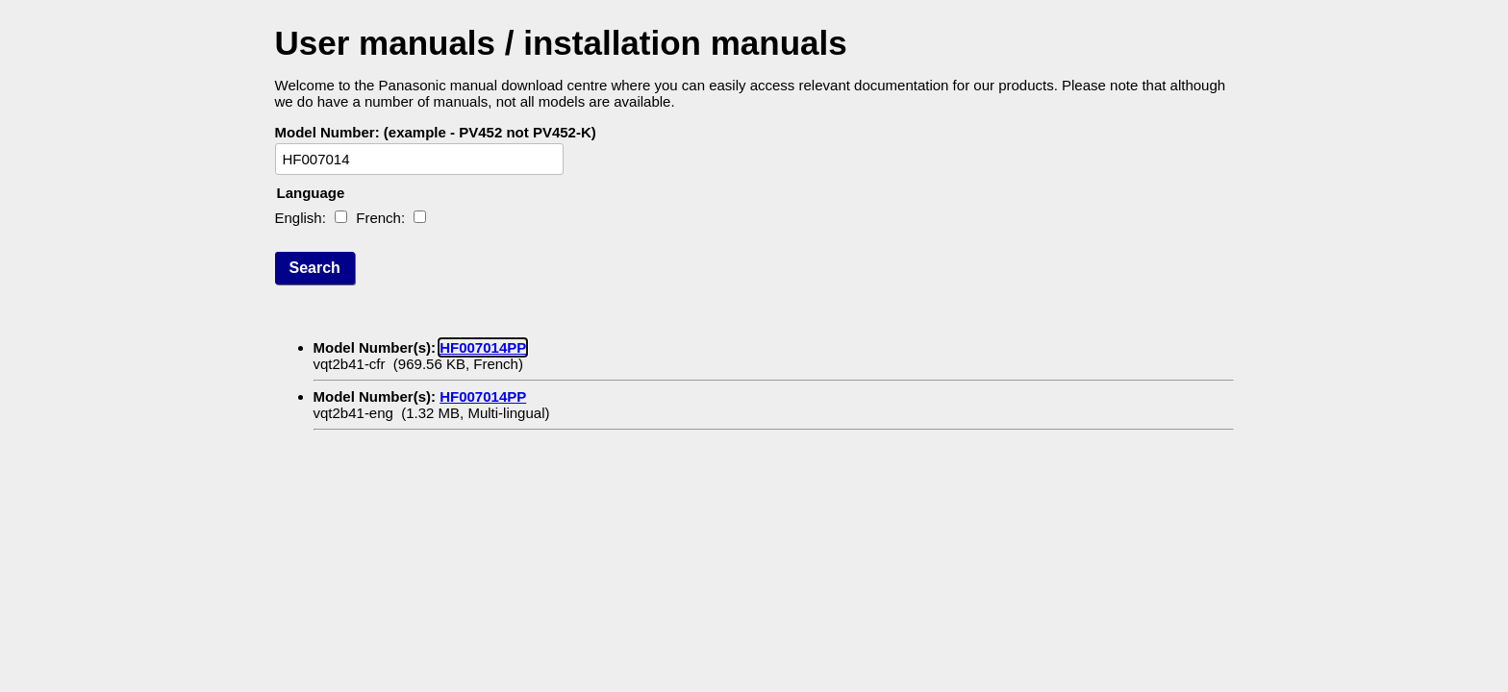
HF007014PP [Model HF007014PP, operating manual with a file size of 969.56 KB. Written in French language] (483, 347)
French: (380, 218)
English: (300, 218)
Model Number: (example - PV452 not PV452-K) (435, 132)
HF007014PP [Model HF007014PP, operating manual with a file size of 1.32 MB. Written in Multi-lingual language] (483, 396)
